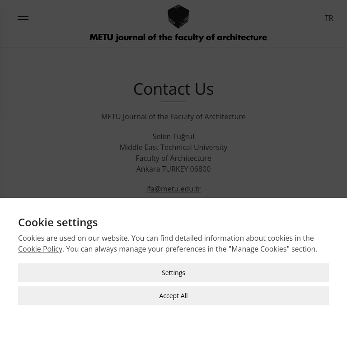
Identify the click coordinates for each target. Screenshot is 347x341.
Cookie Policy (40, 248)
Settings (173, 272)
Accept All (173, 295)
